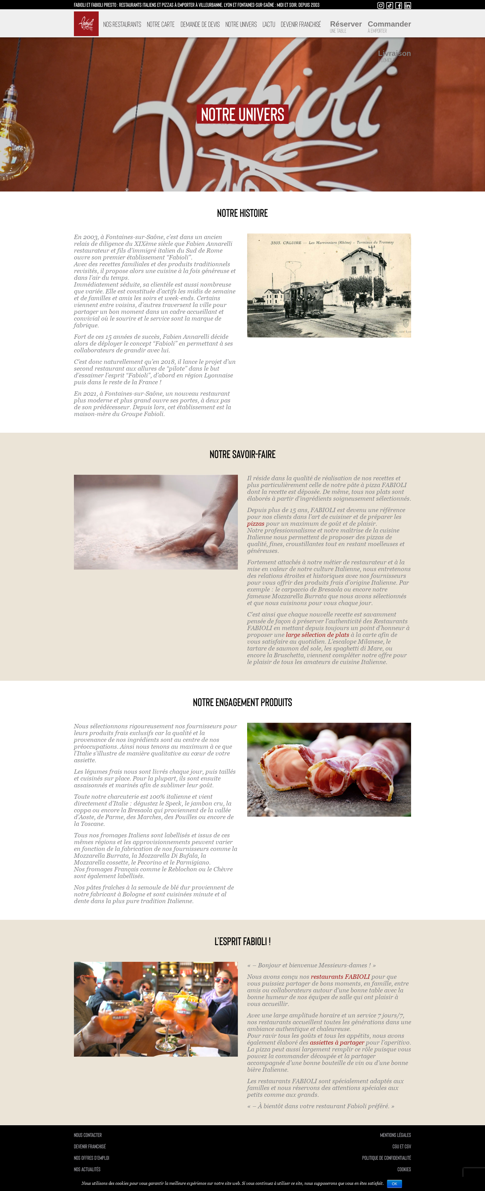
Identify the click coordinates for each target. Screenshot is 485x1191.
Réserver (346, 26)
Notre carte (161, 23)
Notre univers (241, 23)
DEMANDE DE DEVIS (200, 23)
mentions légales (395, 1134)
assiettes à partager (337, 1042)
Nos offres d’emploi (91, 1157)
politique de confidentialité (386, 1157)
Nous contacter (88, 1134)
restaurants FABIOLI (340, 976)
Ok (394, 1184)
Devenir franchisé (301, 23)
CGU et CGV (402, 1146)
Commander (389, 26)
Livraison (394, 56)
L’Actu (269, 23)
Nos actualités (87, 1169)
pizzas (255, 523)
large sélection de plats (317, 634)
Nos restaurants (122, 23)
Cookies (404, 1169)
